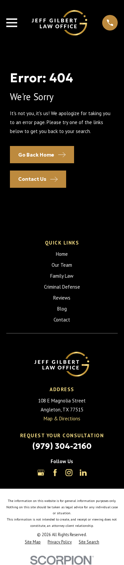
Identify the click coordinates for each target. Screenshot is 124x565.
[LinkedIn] (83, 472)
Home (62, 254)
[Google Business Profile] (40, 472)
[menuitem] (33, 542)
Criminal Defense (62, 287)
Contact (62, 320)
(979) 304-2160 (62, 446)
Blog (62, 309)
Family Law (61, 276)
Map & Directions (62, 418)
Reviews (61, 298)
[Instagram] (68, 472)
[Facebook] (55, 472)
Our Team (62, 265)
